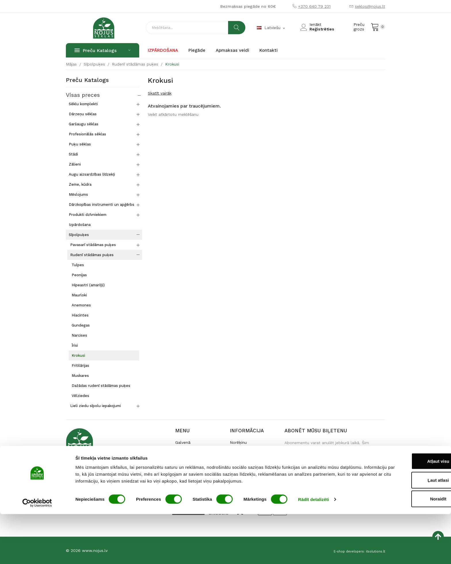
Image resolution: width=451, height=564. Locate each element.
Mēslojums (78, 194)
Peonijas (79, 275)
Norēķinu (238, 442)
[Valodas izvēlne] (271, 28)
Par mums (185, 451)
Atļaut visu (403, 511)
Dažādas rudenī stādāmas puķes (101, 385)
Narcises (79, 335)
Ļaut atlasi (403, 529)
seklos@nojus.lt (370, 6)
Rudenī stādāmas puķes (92, 254)
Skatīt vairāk (159, 93)
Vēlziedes (80, 395)
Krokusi (78, 355)
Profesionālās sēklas (87, 134)
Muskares (80, 375)
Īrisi (75, 345)
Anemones (81, 305)
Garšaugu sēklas (83, 124)
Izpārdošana (80, 224)
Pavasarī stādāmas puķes (93, 244)
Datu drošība (242, 469)
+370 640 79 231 (314, 6)
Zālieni (75, 164)
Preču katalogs (87, 80)
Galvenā (182, 442)
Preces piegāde (244, 451)
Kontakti (183, 460)
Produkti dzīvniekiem (87, 214)
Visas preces (78, 95)
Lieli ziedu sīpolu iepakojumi (95, 405)
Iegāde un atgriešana (250, 460)
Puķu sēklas (80, 144)
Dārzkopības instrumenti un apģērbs (101, 204)
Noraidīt (403, 548)
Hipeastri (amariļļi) (88, 285)
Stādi (73, 154)
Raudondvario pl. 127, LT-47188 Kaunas (104, 476)
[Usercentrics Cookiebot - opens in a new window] (37, 552)
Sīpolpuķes (79, 234)
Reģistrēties (321, 29)
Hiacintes (80, 315)
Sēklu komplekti (83, 103)
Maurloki (79, 295)
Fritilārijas (80, 365)
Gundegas (81, 325)
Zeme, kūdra (80, 184)
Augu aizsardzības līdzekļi (92, 174)
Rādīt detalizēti (313, 549)
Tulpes (78, 264)
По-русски (184, 469)
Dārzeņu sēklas (83, 114)
